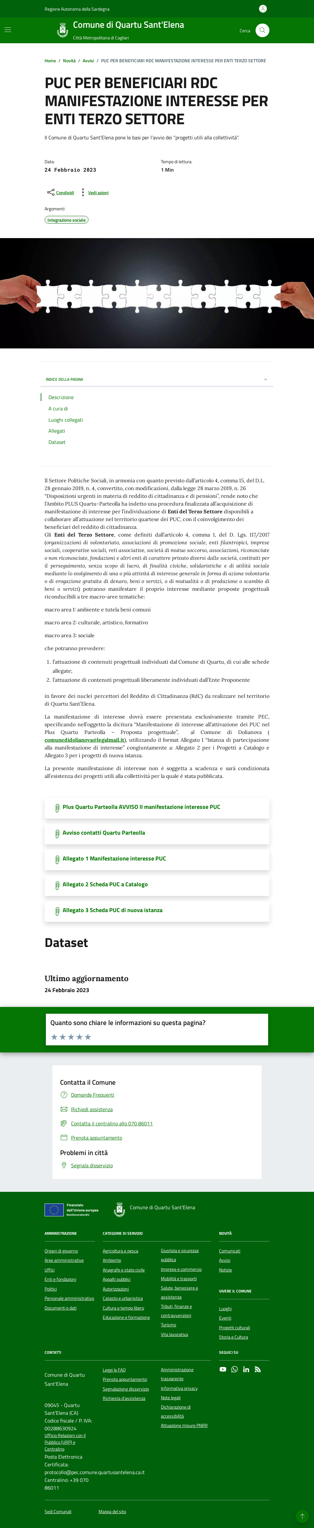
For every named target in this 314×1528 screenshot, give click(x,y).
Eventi (225, 1318)
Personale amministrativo (69, 1298)
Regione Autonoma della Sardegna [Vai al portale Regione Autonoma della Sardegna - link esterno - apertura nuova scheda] (77, 8)
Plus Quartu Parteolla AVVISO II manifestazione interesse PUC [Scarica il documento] (141, 807)
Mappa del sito (112, 1511)
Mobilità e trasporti (179, 1278)
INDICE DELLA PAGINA (157, 379)
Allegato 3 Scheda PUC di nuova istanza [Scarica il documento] (112, 910)
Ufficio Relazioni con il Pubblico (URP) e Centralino (65, 1442)
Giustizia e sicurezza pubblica (180, 1255)
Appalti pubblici (117, 1279)
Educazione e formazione (126, 1317)
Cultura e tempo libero (123, 1308)
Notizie (225, 1269)
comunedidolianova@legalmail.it (84, 740)
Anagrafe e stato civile (124, 1269)
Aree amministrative (64, 1260)
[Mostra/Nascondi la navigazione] (8, 30)
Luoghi (225, 1308)
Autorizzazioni (116, 1288)
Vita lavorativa (174, 1334)
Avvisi (224, 1260)
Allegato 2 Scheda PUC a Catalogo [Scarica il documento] (105, 884)
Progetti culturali (234, 1327)
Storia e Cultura (233, 1337)
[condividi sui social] (60, 192)
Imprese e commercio (181, 1269)
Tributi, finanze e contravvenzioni (176, 1311)
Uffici (50, 1269)
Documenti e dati (61, 1308)
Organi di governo (61, 1250)
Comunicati (229, 1250)
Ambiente (112, 1260)
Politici (51, 1288)
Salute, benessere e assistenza (179, 1292)
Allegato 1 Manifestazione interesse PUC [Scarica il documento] (114, 858)
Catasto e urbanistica (123, 1298)
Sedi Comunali (58, 1511)
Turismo (168, 1324)
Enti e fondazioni (60, 1279)
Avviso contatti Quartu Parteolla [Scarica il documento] (104, 833)
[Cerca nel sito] (262, 30)
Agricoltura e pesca (120, 1250)
